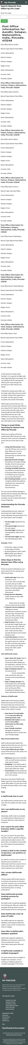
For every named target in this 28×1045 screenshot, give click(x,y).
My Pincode (10, 2)
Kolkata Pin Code (10, 1002)
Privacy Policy (6, 1017)
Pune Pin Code (10, 1009)
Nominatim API (13, 1040)
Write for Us (5, 1020)
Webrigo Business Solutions (14, 1035)
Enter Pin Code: (6, 13)
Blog (3, 1024)
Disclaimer (5, 1015)
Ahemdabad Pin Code (12, 1005)
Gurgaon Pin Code (11, 1000)
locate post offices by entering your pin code (14, 601)
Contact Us (5, 1018)
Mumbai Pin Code (11, 1003)
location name (21, 579)
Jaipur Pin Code (10, 1007)
